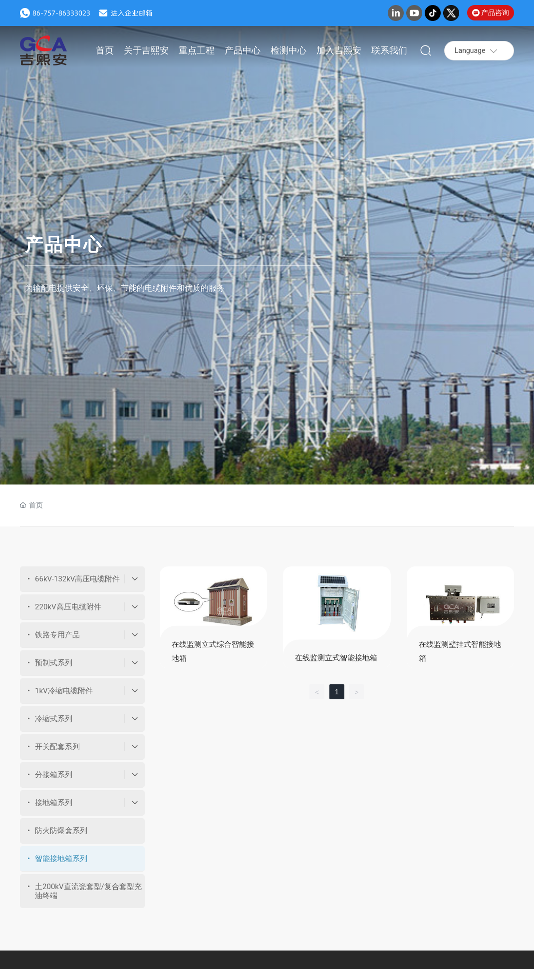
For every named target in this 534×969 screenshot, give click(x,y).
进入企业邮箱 (132, 13)
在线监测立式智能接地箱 (336, 657)
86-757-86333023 (61, 13)
